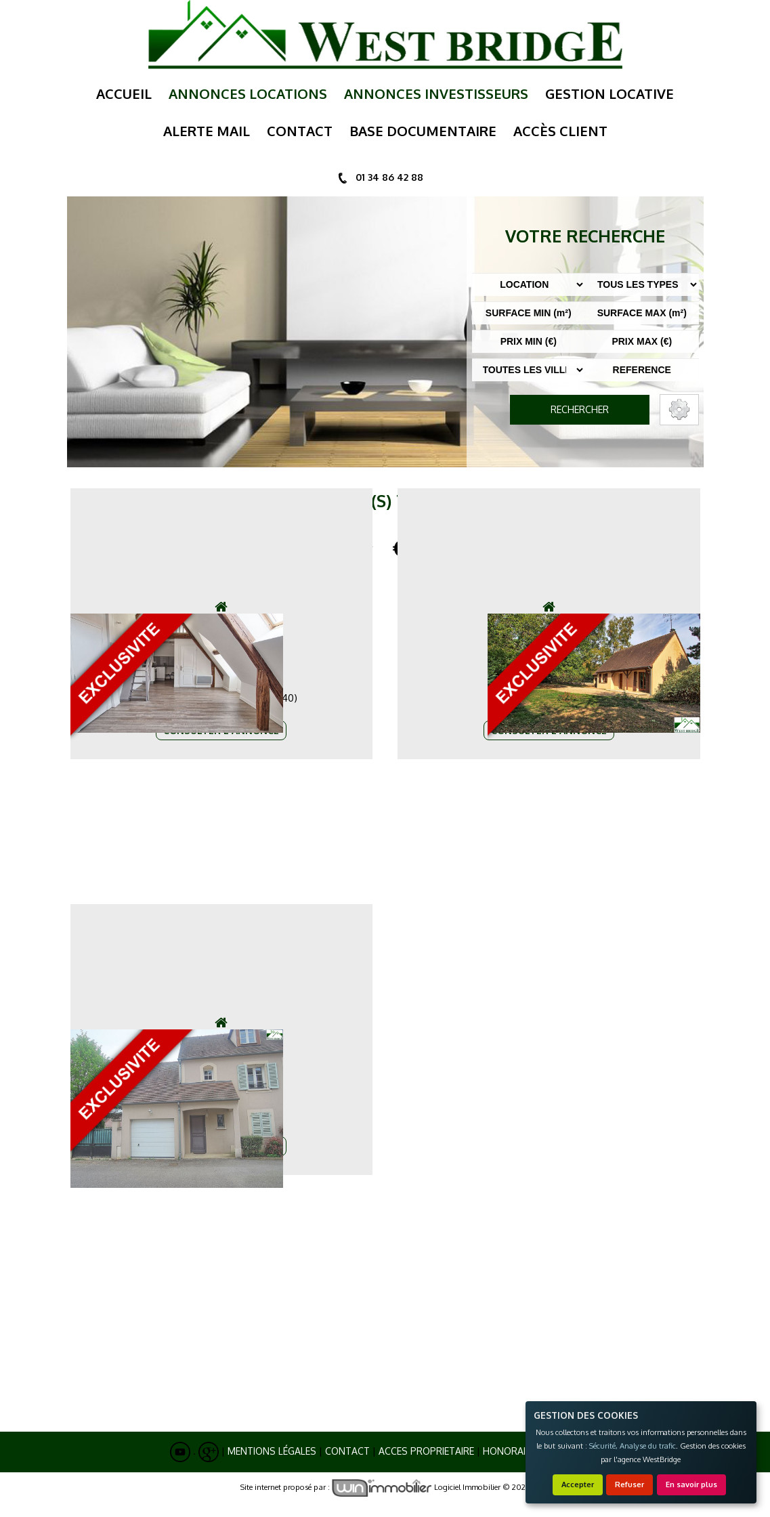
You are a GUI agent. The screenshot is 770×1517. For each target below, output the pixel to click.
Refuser (629, 1484)
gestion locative (609, 93)
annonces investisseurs (436, 93)
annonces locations (248, 93)
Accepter (577, 1484)
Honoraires (512, 1451)
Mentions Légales (272, 1451)
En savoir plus (691, 1484)
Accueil (124, 93)
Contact (347, 1451)
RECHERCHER (580, 409)
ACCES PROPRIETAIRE (426, 1451)
